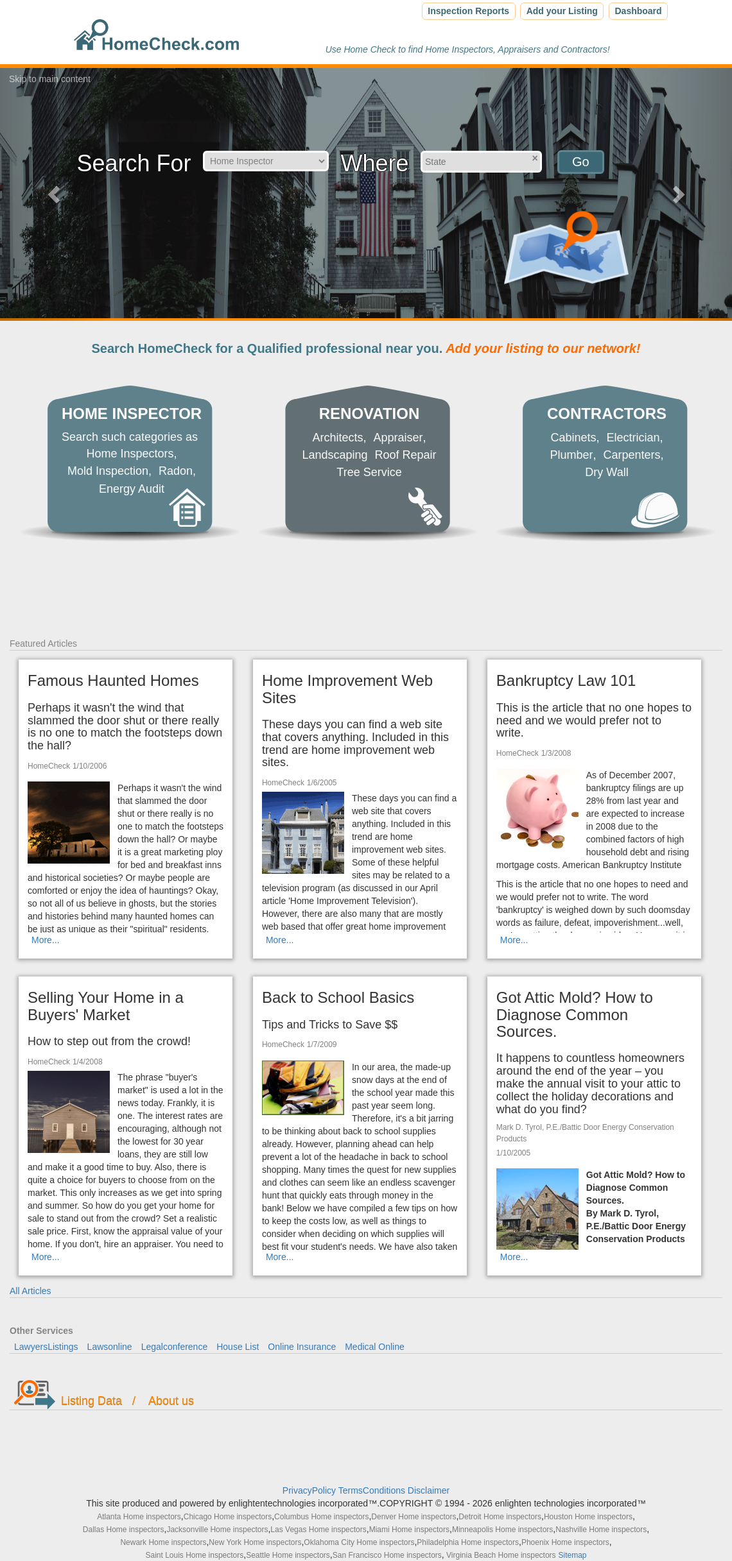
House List (237, 1347)
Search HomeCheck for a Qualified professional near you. (366, 348)
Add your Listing (562, 11)
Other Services (41, 1331)
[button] (55, 194)
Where (374, 163)
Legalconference (174, 1347)
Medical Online (375, 1347)
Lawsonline (109, 1347)
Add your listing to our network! (541, 348)
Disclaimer (428, 1490)
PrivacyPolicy (310, 1490)
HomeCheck (49, 766)
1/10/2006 (90, 766)
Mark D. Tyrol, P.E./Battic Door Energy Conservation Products (585, 1133)
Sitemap (572, 1555)
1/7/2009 (322, 1044)
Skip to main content (50, 79)
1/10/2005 (513, 1152)
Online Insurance (302, 1347)
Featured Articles (43, 643)
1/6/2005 (322, 782)
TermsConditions (373, 1490)
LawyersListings (46, 1347)
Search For (133, 163)
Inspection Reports (468, 11)
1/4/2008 (88, 1061)
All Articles (30, 1291)
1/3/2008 (556, 753)
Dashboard (637, 11)
